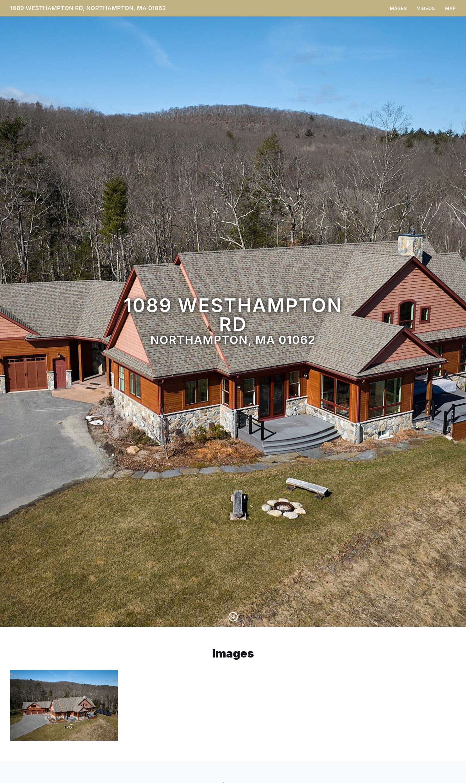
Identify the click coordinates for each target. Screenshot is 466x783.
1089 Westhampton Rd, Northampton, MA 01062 (88, 8)
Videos (426, 8)
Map (450, 8)
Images (397, 8)
